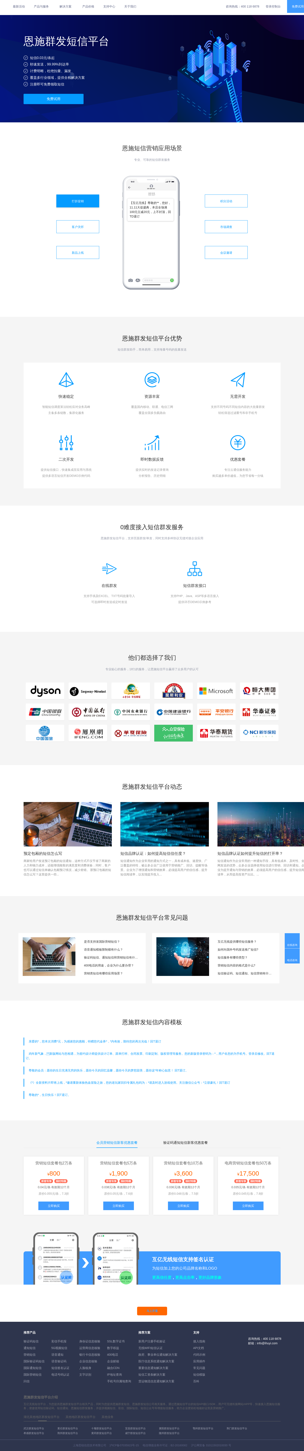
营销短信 (30, 1354)
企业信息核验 (88, 1361)
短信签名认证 (60, 1368)
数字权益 (113, 1348)
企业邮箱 (113, 1361)
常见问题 (199, 1368)
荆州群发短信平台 (67, 1433)
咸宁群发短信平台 (135, 1433)
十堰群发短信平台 (101, 1428)
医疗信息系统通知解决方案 (156, 1361)
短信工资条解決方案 (151, 1374)
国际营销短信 (33, 1374)
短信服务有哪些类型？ (233, 957)
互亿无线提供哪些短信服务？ (237, 941)
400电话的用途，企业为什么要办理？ (109, 965)
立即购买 (54, 1206)
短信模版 (199, 1374)
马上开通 (152, 1311)
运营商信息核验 (89, 1348)
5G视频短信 (59, 1348)
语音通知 (57, 1354)
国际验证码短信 (34, 1361)
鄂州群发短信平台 (203, 1428)
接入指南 (199, 1341)
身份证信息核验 (89, 1341)
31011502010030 (217, 1445)
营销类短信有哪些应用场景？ (103, 973)
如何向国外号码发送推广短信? (238, 949)
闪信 (27, 1381)
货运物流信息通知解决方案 (156, 1381)
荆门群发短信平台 (237, 1428)
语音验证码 (58, 1361)
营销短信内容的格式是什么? (236, 965)
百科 (196, 1381)
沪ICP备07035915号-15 (124, 1445)
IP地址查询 (114, 1374)
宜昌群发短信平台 (135, 1428)
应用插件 (199, 1361)
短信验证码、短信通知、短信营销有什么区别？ (245, 973)
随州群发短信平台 (169, 1433)
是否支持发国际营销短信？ (102, 941)
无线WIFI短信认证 (150, 1348)
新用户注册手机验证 (151, 1341)
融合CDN (113, 1368)
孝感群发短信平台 (34, 1433)
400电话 (112, 1354)
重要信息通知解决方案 (153, 1368)
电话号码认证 (60, 1374)
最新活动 (19, 6)
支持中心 (109, 6)
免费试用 (53, 99)
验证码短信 (31, 1341)
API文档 (198, 1348)
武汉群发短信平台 (34, 1428)
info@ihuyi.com (267, 1343)
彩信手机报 (58, 1341)
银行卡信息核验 (89, 1354)
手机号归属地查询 (119, 1381)
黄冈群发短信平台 (101, 1433)
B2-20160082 (179, 1445)
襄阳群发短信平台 (169, 1428)
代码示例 (199, 1354)
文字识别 (85, 1374)
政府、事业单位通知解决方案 (157, 1354)
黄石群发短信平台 (67, 1428)
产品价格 (88, 6)
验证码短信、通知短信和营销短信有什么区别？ (111, 957)
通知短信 (30, 1348)
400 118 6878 (250, 6)
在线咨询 (292, 945)
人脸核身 (85, 1368)
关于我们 (130, 6)
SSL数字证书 (116, 1341)
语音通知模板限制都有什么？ (103, 949)
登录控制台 (273, 6)
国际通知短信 (33, 1368)
